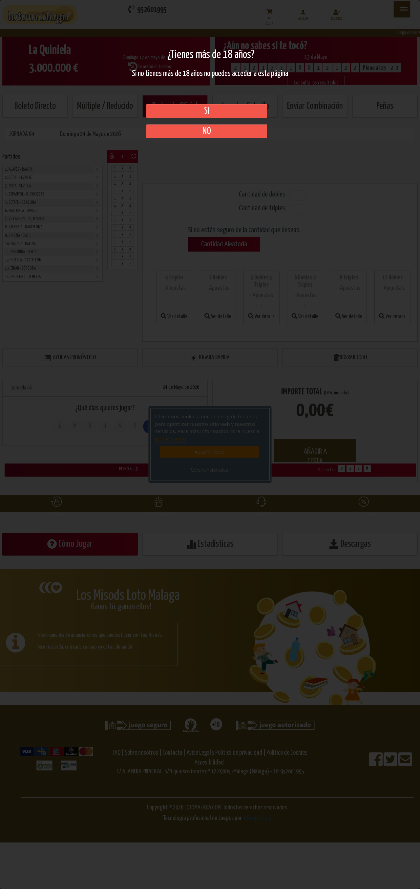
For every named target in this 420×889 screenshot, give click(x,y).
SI (206, 111)
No (206, 131)
